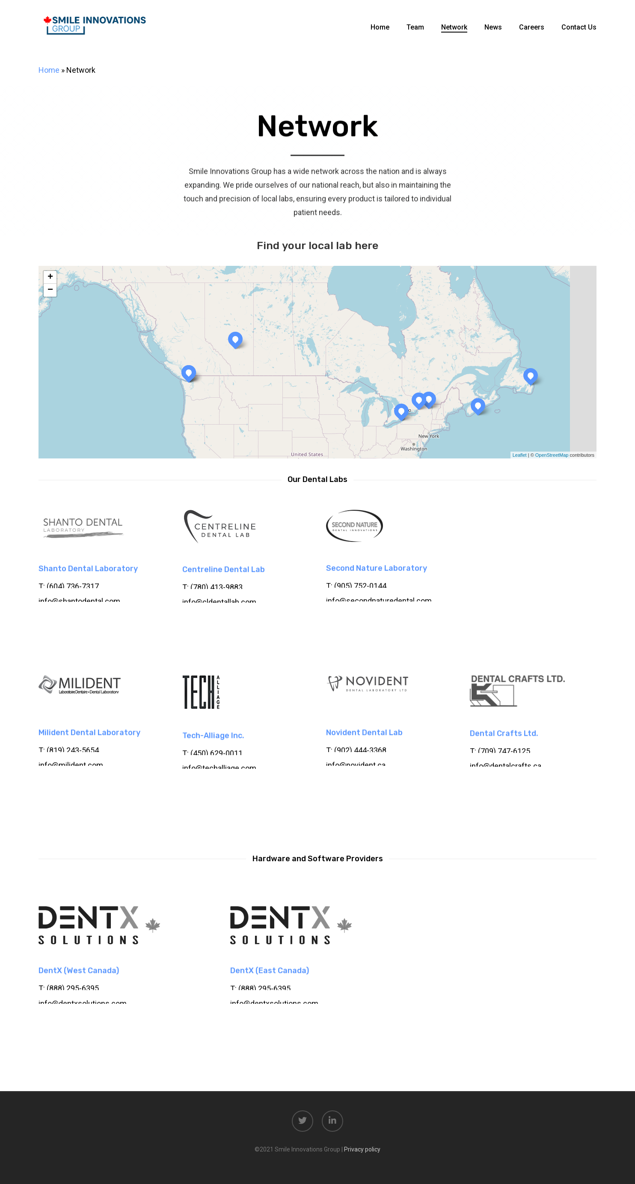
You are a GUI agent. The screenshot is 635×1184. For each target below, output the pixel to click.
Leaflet (520, 455)
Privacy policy (362, 1149)
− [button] (50, 290)
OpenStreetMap (552, 455)
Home (49, 69)
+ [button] (50, 277)
